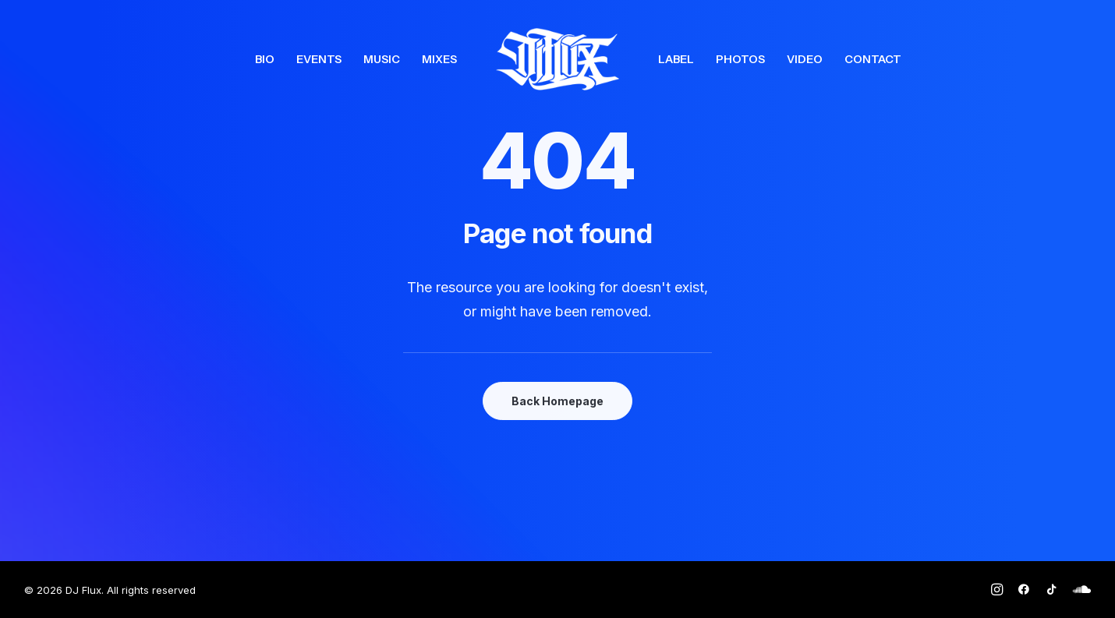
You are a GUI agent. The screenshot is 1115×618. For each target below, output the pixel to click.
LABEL (676, 59)
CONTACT (872, 59)
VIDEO (805, 59)
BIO (264, 59)
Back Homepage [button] (557, 401)
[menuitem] (264, 59)
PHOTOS (740, 59)
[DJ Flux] (557, 59)
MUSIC (381, 59)
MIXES (439, 59)
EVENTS (319, 59)
